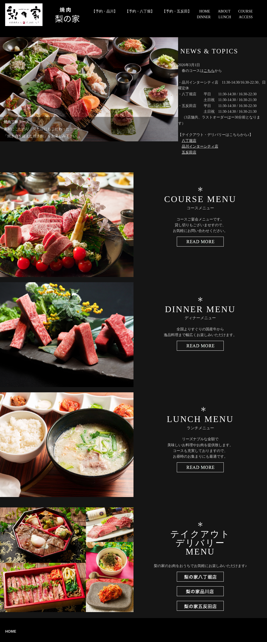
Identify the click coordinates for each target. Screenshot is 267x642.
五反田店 (189, 152)
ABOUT (224, 11)
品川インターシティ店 (200, 146)
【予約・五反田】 (176, 11)
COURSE (245, 11)
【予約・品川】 (104, 11)
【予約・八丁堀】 (139, 11)
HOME (204, 11)
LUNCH (225, 17)
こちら (209, 71)
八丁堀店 (189, 141)
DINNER (204, 17)
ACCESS (246, 17)
